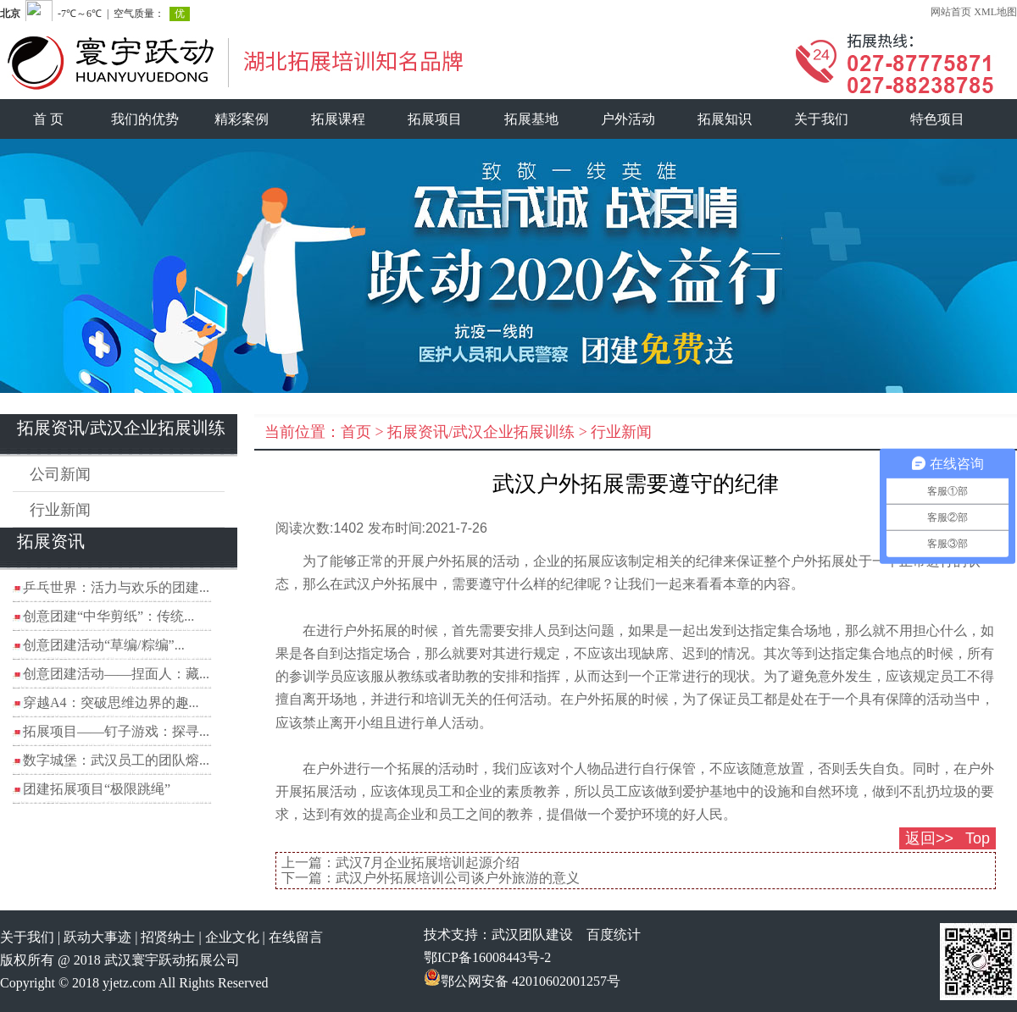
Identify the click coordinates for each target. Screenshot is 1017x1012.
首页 (356, 431)
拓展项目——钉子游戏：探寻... (116, 731)
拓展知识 (724, 119)
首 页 (48, 119)
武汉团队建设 (532, 934)
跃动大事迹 (97, 937)
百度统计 (613, 934)
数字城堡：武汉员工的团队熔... (116, 760)
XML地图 (995, 12)
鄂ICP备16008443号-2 (487, 957)
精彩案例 (241, 119)
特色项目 (937, 119)
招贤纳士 (168, 937)
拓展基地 (531, 119)
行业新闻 (60, 509)
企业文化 (232, 937)
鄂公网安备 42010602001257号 (522, 981)
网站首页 (951, 12)
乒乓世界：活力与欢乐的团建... (116, 587)
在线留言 (296, 937)
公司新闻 (60, 474)
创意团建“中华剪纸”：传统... (108, 616)
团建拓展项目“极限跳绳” (96, 789)
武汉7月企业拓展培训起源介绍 (428, 862)
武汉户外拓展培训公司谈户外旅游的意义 (458, 878)
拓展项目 (435, 119)
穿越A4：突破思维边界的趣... (111, 702)
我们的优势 (145, 119)
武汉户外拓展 (384, 584)
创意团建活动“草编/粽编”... (104, 645)
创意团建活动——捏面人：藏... (116, 673)
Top (977, 838)
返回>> (929, 838)
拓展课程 (338, 119)
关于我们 (821, 119)
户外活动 (628, 119)
